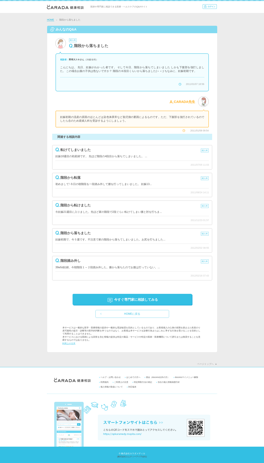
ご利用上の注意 (121, 382)
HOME (50, 19)
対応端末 (132, 387)
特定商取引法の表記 (143, 382)
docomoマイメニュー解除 (186, 377)
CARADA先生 (184, 102)
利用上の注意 (68, 343)
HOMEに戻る (132, 313)
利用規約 (105, 382)
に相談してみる (136, 299)
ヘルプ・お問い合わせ (111, 377)
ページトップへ (205, 364)
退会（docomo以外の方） (157, 377)
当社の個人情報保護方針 (169, 382)
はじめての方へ (133, 377)
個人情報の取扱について (112, 387)
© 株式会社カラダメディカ (132, 453)
